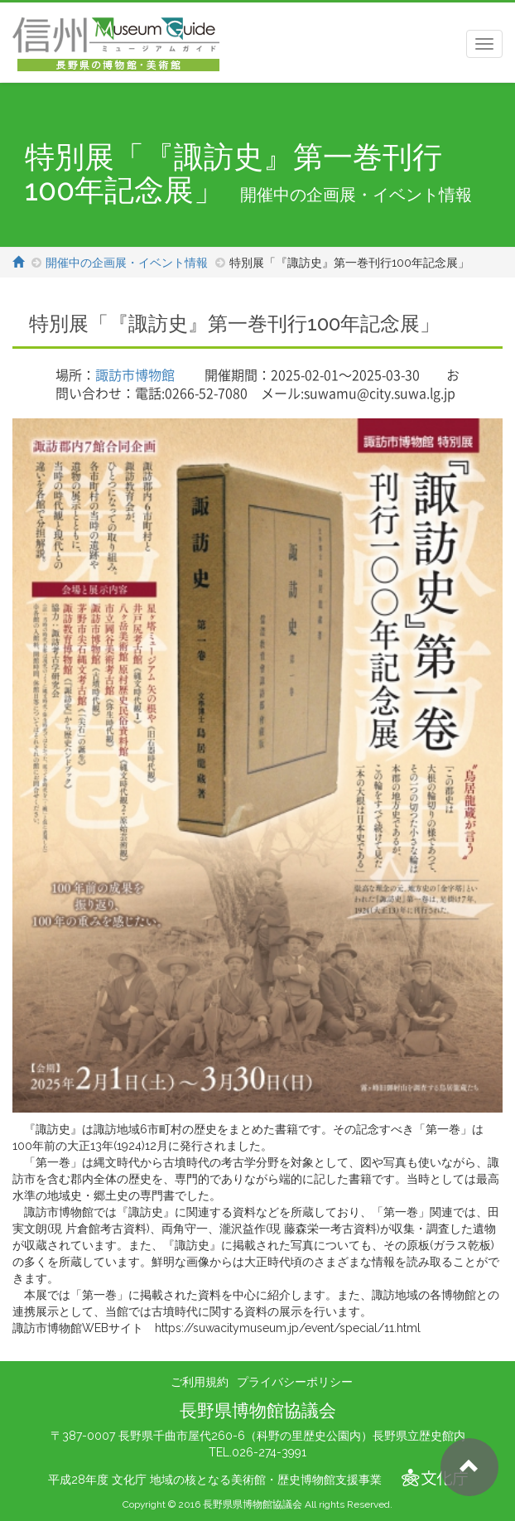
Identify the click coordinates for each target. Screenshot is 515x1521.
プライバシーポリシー (295, 1381)
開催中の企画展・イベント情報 (127, 262)
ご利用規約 (200, 1381)
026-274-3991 (269, 1452)
